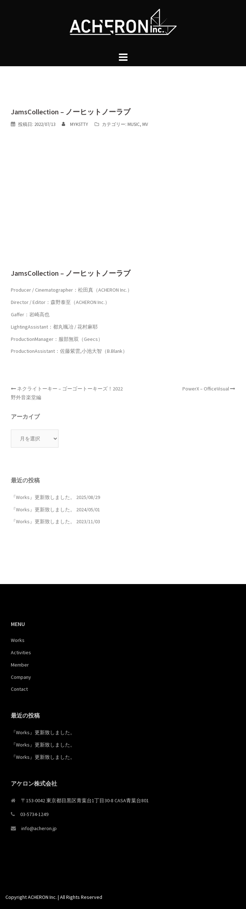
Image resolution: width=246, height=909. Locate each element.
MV (145, 124)
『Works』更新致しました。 (43, 497)
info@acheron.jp (39, 828)
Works (18, 640)
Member (20, 664)
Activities (21, 652)
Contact (19, 689)
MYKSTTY (79, 124)
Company (21, 677)
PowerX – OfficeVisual (205, 388)
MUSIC (134, 124)
